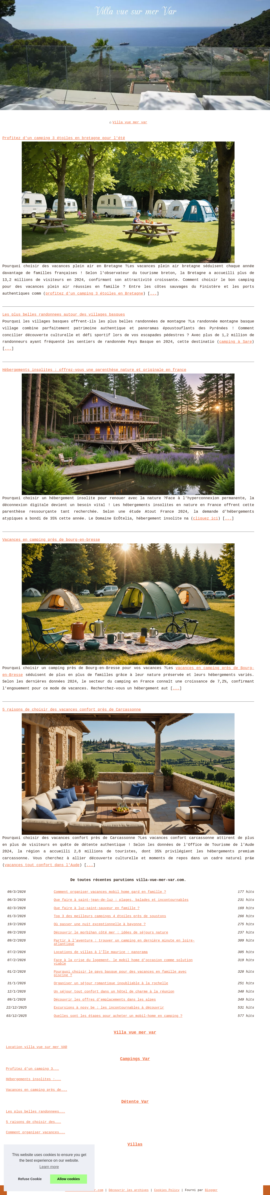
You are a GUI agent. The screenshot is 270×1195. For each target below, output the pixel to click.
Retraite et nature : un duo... (36, 1165)
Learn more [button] (49, 1167)
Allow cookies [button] (68, 1179)
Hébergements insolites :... (33, 1079)
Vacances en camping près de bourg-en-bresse (51, 540)
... (153, 294)
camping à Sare (235, 342)
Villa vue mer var (130, 122)
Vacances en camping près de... (36, 1090)
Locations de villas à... (30, 1154)
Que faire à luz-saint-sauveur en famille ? (96, 908)
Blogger (211, 1190)
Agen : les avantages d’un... (34, 1175)
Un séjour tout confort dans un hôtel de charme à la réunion (114, 991)
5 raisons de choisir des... (33, 1122)
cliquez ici (205, 518)
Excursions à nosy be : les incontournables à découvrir (109, 1007)
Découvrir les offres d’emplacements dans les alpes (105, 999)
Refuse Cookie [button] (30, 1179)
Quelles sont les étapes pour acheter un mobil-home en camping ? (118, 1016)
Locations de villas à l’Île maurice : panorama (101, 952)
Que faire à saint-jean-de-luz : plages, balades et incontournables (121, 900)
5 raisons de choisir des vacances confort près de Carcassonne (71, 710)
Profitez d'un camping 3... (32, 1069)
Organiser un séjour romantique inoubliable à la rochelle (111, 983)
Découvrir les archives (129, 1190)
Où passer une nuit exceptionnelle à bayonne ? (100, 924)
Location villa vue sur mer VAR (36, 1047)
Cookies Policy (167, 1190)
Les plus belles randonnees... (35, 1111)
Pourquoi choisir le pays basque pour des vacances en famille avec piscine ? (120, 973)
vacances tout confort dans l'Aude (42, 865)
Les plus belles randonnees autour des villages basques (63, 315)
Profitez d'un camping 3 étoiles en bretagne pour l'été (63, 138)
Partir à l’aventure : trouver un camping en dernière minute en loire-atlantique (124, 942)
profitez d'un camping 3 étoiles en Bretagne (94, 294)
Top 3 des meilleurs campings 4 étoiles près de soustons (110, 916)
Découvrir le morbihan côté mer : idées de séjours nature (111, 932)
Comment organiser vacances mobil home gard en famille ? (110, 892)
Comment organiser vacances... (35, 1132)
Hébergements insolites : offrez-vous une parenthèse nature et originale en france (94, 370)
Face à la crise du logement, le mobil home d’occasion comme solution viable (123, 962)
